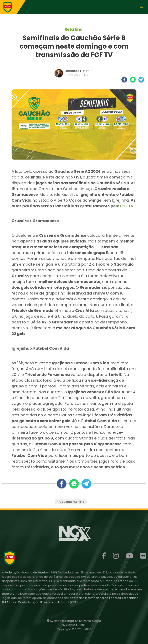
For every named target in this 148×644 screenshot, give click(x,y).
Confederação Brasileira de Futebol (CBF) (48, 602)
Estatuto (8, 594)
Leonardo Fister (77, 71)
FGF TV (127, 206)
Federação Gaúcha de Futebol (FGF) (31, 572)
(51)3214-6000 (75, 625)
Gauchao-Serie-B (71, 502)
